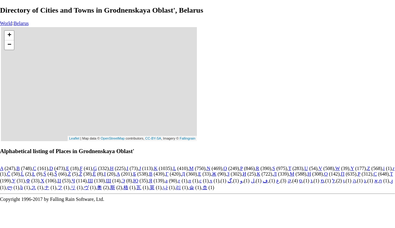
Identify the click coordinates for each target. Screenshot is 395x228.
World (6, 23)
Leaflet (74, 138)
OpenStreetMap (113, 138)
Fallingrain (187, 138)
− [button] (9, 45)
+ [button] (9, 35)
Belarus (21, 23)
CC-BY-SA (153, 138)
